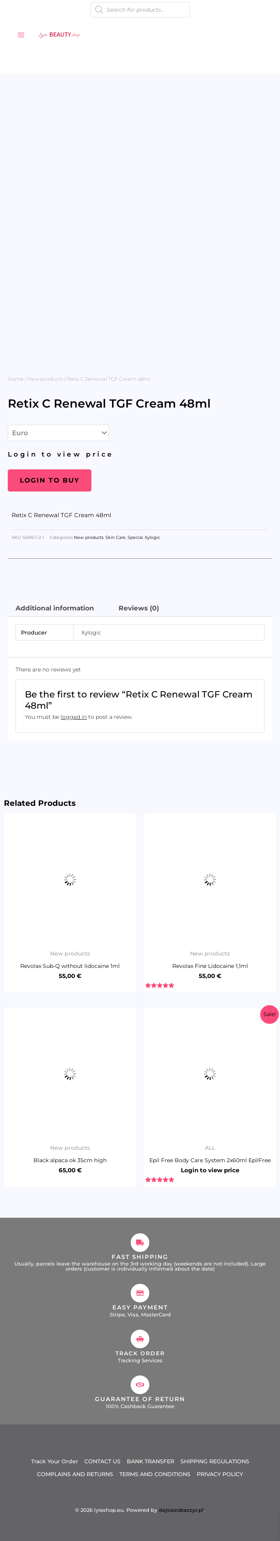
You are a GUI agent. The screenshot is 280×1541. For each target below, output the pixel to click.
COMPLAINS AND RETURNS (75, 1472)
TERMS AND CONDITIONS (155, 1472)
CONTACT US (102, 1460)
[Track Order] (140, 1339)
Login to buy (49, 480)
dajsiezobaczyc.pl (181, 1507)
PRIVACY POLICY (220, 1472)
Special (135, 537)
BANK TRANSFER (150, 1460)
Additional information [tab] (55, 608)
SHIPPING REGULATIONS (214, 1460)
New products (45, 379)
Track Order (140, 1353)
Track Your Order (54, 1460)
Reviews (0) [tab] (139, 608)
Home (16, 379)
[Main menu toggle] (21, 35)
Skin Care (115, 537)
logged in (74, 716)
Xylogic (152, 537)
